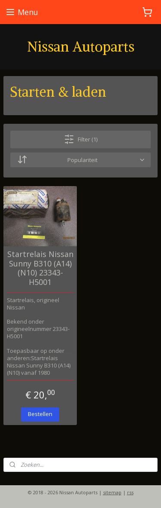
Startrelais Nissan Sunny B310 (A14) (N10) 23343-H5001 (40, 268)
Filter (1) (80, 139)
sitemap (112, 492)
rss (130, 492)
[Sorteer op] (80, 160)
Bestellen (40, 414)
